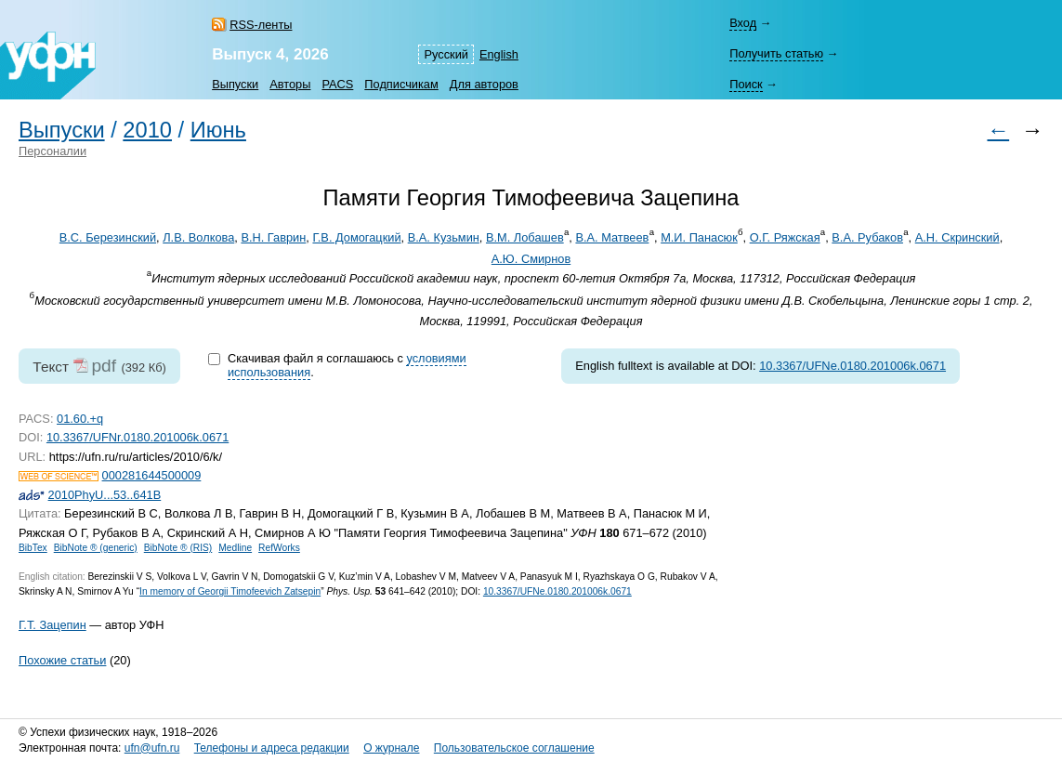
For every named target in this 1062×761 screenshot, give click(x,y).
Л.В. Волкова (198, 237)
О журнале (391, 747)
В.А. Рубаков (867, 237)
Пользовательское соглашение (514, 747)
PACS (337, 84)
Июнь (218, 130)
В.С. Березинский (107, 237)
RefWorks (279, 548)
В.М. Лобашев (525, 237)
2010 (147, 130)
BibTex (33, 548)
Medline (235, 548)
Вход (742, 23)
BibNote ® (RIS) (178, 548)
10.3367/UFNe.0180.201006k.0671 (852, 366)
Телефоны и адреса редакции (271, 747)
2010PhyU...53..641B (105, 495)
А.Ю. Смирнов (531, 259)
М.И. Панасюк (699, 237)
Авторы (289, 84)
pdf (103, 365)
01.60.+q (80, 419)
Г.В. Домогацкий (356, 237)
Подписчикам (401, 84)
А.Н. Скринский (957, 237)
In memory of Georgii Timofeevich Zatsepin (230, 591)
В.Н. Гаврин (273, 237)
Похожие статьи (62, 660)
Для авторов (484, 84)
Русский (445, 54)
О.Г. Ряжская (785, 237)
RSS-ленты (260, 25)
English (498, 54)
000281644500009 (152, 475)
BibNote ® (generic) (96, 548)
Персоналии (52, 151)
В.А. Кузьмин (443, 237)
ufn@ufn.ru (152, 747)
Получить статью (776, 53)
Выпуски (235, 84)
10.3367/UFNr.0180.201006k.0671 (137, 437)
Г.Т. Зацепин (52, 625)
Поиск (745, 84)
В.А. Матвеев (612, 237)
